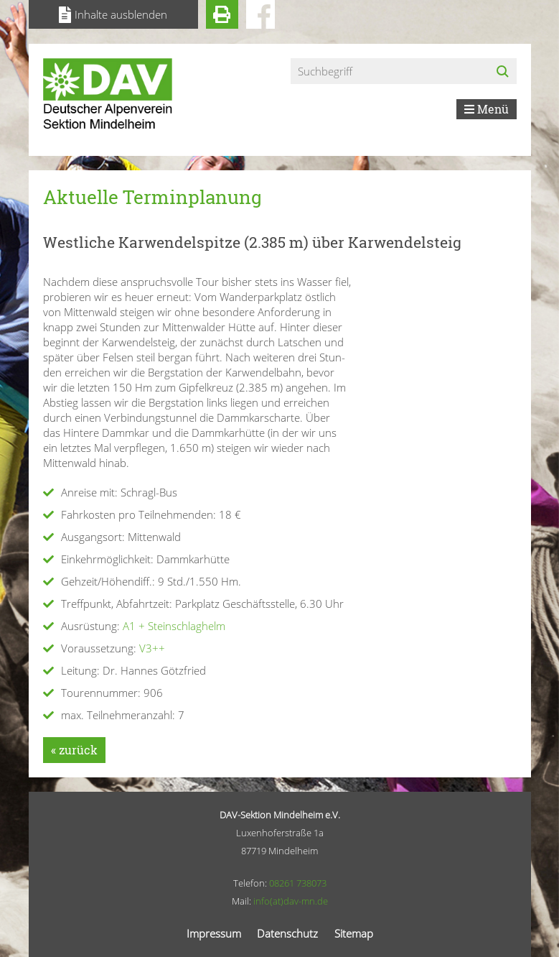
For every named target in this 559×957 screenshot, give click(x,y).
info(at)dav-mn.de (290, 900)
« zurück (74, 749)
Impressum (214, 933)
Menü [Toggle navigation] (486, 108)
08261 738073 (298, 883)
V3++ (152, 648)
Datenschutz (287, 933)
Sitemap (353, 933)
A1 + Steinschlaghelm (174, 626)
